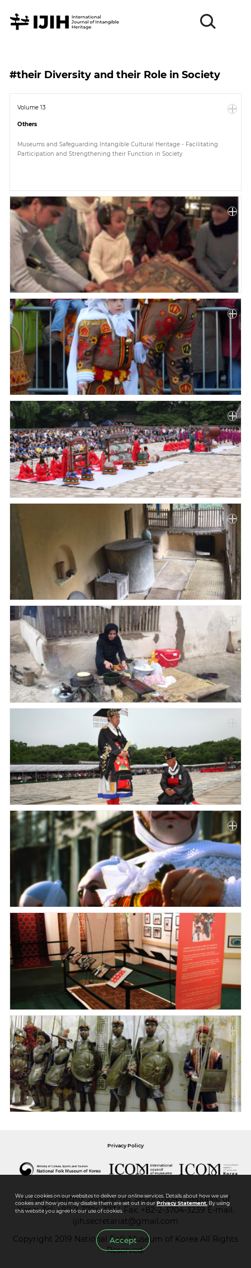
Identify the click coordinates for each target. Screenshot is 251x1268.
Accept (123, 1240)
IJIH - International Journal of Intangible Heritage (66, 22)
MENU (232, 21)
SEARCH (208, 21)
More (233, 109)
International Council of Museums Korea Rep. (208, 1169)
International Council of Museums (140, 1169)
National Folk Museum (60, 1169)
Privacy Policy (125, 1145)
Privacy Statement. (182, 1203)
